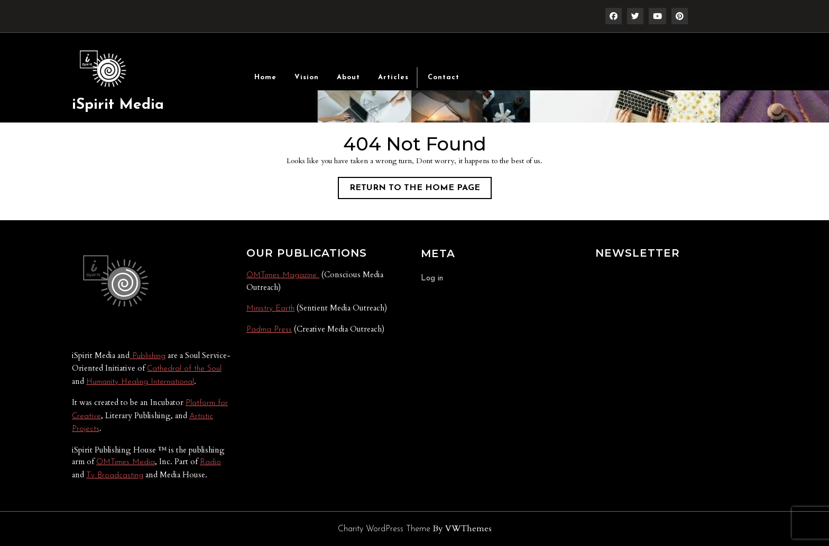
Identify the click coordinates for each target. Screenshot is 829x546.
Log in (432, 279)
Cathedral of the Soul (184, 369)
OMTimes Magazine (282, 275)
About (348, 77)
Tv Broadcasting (114, 475)
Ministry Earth (270, 309)
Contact (443, 77)
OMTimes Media (125, 462)
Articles (393, 77)
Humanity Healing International (140, 382)
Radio (210, 462)
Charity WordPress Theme (384, 529)
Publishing (147, 356)
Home (265, 77)
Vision (306, 77)
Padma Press (269, 330)
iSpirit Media (118, 105)
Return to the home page (420, 190)
